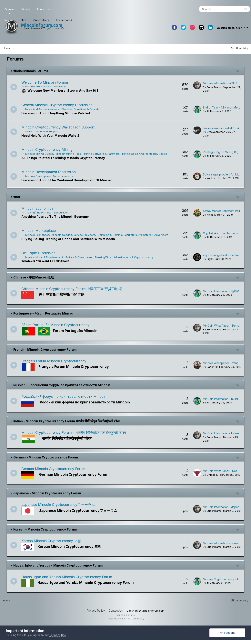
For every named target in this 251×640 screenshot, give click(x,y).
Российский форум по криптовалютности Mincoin (65, 396)
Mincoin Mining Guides (40, 153)
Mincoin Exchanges (38, 234)
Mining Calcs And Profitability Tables (145, 153)
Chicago (212, 474)
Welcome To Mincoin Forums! (47, 82)
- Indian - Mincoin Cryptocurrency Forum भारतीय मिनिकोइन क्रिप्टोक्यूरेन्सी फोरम (65, 421)
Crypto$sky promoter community (224, 233)
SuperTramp (214, 87)
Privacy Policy (96, 610)
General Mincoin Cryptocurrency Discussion (58, 105)
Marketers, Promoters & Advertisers (147, 234)
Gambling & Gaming (111, 234)
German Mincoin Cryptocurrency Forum (54, 469)
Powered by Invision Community (125, 618)
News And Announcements (43, 109)
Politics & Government (80, 257)
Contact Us (116, 610)
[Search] (220, 9)
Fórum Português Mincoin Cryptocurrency (57, 325)
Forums (9, 20)
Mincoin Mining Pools (70, 153)
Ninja (210, 214)
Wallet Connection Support (42, 131)
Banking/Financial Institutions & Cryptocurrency (125, 257)
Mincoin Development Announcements (50, 176)
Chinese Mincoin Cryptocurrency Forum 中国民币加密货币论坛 (73, 289)
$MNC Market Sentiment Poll (221, 210)
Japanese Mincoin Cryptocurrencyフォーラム (59, 505)
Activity (25, 9)
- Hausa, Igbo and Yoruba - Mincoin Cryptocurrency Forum (57, 565)
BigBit (210, 258)
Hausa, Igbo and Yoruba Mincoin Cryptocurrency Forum (68, 577)
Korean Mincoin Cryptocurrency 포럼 (52, 541)
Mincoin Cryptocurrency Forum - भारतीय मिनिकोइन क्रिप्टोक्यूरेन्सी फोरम (75, 432)
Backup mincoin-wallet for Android (225, 128)
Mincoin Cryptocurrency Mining (48, 149)
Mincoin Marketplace (40, 231)
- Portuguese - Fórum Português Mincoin (43, 313)
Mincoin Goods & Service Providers (74, 234)
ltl (208, 111)
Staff (23, 20)
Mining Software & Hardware (103, 153)
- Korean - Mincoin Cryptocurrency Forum (44, 529)
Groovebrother (216, 131)
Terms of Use (57, 634)
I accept (227, 632)
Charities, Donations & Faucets (82, 109)
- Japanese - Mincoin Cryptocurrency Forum (46, 493)
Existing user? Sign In (232, 27)
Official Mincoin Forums (29, 71)
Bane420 (212, 366)
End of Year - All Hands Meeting (223, 107)
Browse (9, 10)
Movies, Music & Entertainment (45, 257)
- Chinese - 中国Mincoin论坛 (32, 277)
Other (15, 197)
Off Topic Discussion (40, 253)
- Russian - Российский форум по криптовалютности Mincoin (60, 385)
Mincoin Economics (38, 208)
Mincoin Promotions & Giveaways (46, 86)
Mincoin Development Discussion (50, 172)
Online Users (41, 20)
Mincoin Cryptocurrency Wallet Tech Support (59, 127)
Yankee (211, 178)
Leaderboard (64, 20)
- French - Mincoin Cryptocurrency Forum (43, 350)
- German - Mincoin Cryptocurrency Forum (44, 457)
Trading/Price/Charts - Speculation (48, 212)
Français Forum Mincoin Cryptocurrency (55, 361)
